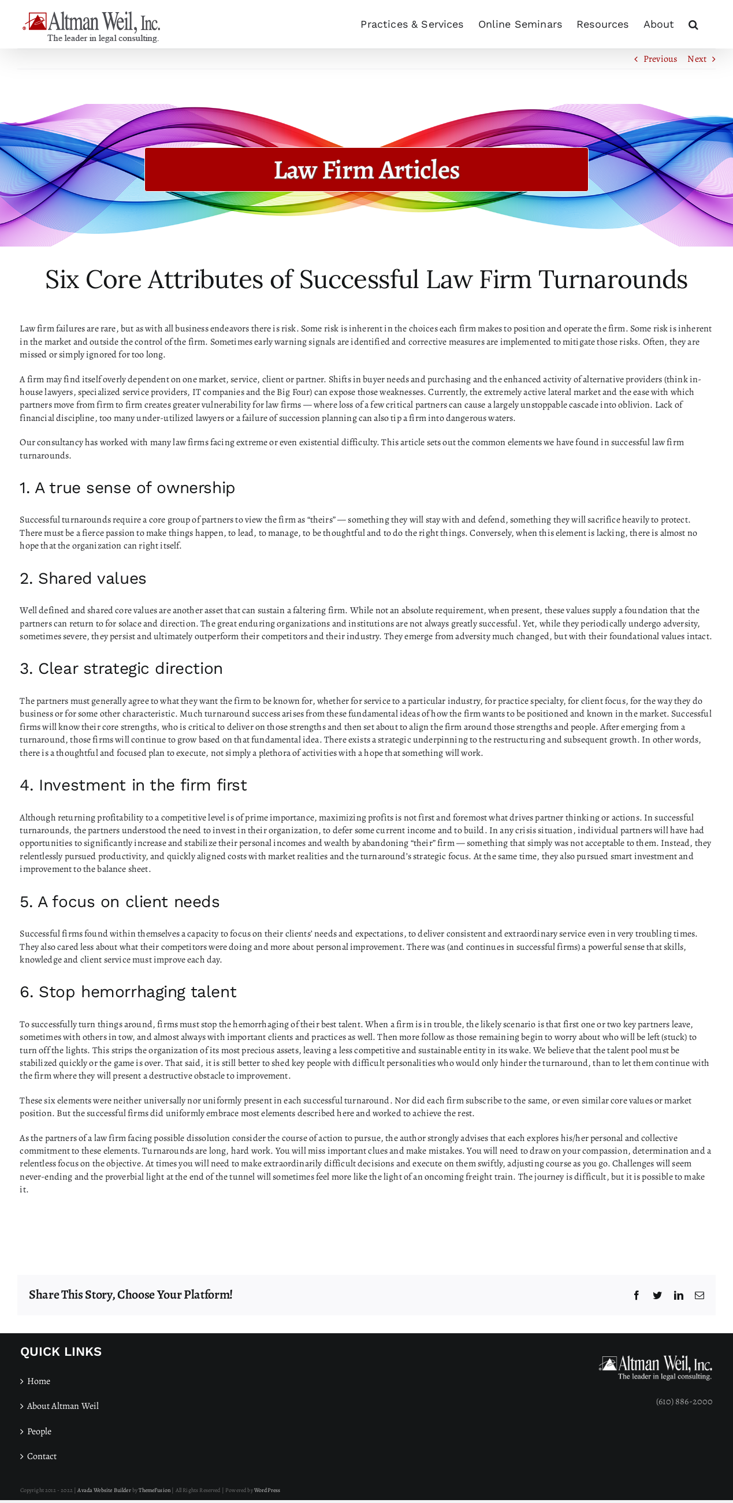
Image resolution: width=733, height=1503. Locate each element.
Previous (660, 59)
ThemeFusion (154, 1490)
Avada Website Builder (104, 1490)
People (39, 1431)
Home (39, 1381)
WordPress (267, 1490)
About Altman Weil (63, 1406)
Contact (42, 1456)
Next (696, 59)
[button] (693, 24)
